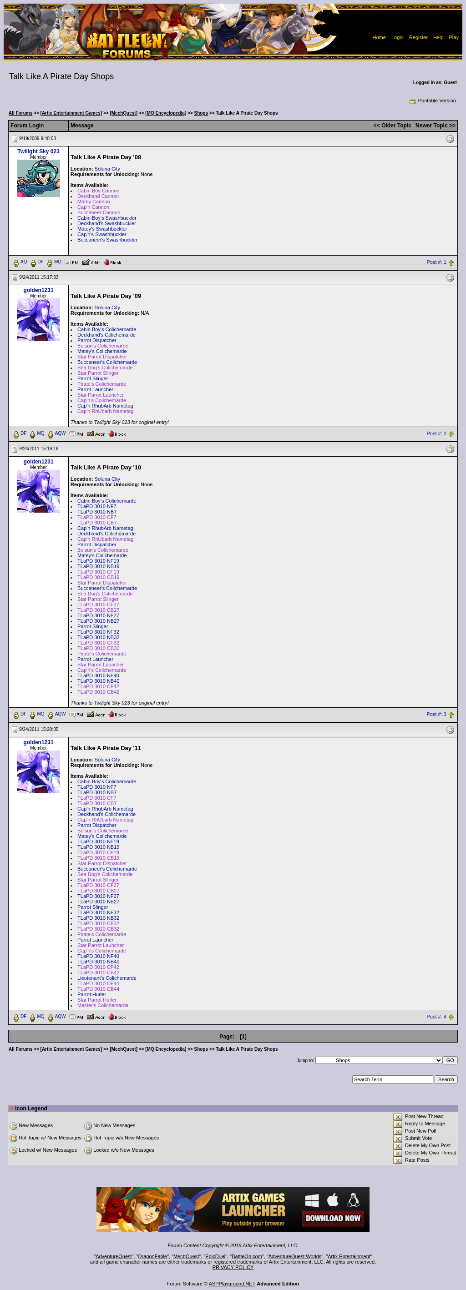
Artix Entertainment (349, 1256)
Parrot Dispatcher (96, 340)
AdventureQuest (114, 1256)
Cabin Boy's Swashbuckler (107, 218)
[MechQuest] (123, 113)
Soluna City (107, 168)
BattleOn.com (247, 1256)
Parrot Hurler (91, 994)
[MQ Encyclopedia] (165, 113)
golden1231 (39, 290)
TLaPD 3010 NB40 (98, 681)
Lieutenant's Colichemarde (107, 978)
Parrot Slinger (92, 378)
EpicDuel (215, 1256)
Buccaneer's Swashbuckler (107, 239)
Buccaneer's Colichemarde (107, 362)
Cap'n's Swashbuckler (102, 234)
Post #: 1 (436, 262)
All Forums (20, 113)
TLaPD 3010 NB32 (98, 637)
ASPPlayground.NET (232, 1283)
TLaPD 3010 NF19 (98, 561)
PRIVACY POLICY (233, 1267)
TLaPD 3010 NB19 (98, 566)
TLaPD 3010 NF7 (96, 506)
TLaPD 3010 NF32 (98, 632)
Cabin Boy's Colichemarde (106, 329)
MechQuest (186, 1256)
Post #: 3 (436, 714)
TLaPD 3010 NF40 (98, 675)
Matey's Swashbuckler (102, 229)
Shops (201, 113)
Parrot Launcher (95, 389)
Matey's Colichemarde (102, 351)
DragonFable (152, 1256)
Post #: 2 (436, 433)
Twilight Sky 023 (38, 151)
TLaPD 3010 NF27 (98, 615)
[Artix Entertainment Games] (71, 113)
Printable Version (432, 100)
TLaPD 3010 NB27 (98, 621)
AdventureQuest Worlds (295, 1256)
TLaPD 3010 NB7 (96, 511)
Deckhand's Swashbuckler (106, 223)
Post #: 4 (436, 1016)
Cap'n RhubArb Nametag (105, 405)
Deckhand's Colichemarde (106, 335)
